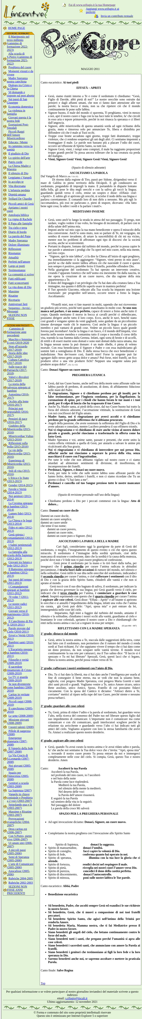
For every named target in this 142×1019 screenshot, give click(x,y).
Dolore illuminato (18, 244)
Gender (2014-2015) (20, 485)
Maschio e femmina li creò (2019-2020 (19, 341)
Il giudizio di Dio (18, 153)
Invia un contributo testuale (117, 16)
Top (43, 983)
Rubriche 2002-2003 (20, 882)
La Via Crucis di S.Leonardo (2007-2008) (18, 759)
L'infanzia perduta (19, 190)
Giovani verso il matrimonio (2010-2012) (18, 614)
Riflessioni (14, 249)
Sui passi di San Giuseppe (17, 101)
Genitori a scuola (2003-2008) (18, 784)
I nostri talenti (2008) (21, 727)
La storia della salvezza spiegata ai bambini (18, 387)
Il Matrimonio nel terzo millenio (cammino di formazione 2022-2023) (18, 43)
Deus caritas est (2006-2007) (17, 830)
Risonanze (14, 253)
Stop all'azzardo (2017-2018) (17, 348)
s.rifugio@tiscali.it (76, 998)
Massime (13, 291)
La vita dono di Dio (19, 287)
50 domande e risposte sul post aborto (20, 94)
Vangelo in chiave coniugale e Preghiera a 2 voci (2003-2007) (20, 797)
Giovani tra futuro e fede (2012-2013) (19, 564)
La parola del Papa (19, 236)
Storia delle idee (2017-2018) (17, 354)
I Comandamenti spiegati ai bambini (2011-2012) (18, 590)
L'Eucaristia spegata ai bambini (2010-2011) (19, 653)
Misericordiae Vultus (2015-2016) (20, 438)
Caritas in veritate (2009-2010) (18, 696)
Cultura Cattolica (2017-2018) (18, 361)
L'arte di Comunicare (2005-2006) (20, 865)
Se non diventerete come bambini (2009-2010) (19, 687)
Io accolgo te (16, 181)
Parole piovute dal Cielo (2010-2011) (18, 630)
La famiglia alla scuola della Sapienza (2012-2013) (19, 555)
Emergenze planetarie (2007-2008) (17, 741)
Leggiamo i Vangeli (20, 177)
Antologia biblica (18, 215)
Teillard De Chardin (20, 198)
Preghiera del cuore (19, 67)
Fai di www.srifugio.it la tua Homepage (92, 4)
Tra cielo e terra (17, 227)
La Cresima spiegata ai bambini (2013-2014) (20, 506)
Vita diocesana (17, 186)
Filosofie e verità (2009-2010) (17, 661)
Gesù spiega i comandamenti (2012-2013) (20, 538)
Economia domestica (20, 106)
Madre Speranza (18, 240)
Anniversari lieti (17, 304)
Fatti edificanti (17, 278)
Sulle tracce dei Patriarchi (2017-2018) (17, 370)
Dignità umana (17, 194)
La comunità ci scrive (21, 274)
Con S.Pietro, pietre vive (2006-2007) (19, 837)
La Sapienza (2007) (20, 790)
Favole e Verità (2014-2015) (16, 491)
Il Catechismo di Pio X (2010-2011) (20, 623)
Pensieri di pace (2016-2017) (17, 420)
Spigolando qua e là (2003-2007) (19, 806)
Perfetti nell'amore (19, 261)
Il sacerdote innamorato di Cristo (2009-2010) (19, 670)
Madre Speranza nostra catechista (17, 80)
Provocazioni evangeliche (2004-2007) (18, 822)
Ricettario (14, 299)
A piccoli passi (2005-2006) (16, 851)
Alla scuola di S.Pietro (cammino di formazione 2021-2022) (19, 58)
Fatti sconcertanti (18, 282)
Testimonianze (16, 270)
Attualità (13, 257)
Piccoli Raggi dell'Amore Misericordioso (16, 135)
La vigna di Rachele (20, 219)
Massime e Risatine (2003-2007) (19, 813)
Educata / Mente (18, 142)
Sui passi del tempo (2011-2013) (19, 581)
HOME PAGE (16, 28)
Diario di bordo (17, 232)
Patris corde (15, 162)
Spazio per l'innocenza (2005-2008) (18, 776)
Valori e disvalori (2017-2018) (18, 378)
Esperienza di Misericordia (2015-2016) (19, 464)
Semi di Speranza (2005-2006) (18, 858)
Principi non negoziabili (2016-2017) (18, 412)
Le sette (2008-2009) (20, 715)
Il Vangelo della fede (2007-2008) (20, 750)
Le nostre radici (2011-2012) (17, 605)
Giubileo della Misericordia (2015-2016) (19, 429)
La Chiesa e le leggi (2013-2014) (19, 522)
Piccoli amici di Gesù (21, 203)
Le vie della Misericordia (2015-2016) (19, 453)
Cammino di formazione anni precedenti (16, 332)
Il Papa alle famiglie (20, 223)
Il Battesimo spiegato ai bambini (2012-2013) (20, 572)
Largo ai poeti (16, 265)
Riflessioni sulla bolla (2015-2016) (17, 445)
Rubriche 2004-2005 (20, 878)
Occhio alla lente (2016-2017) (17, 403)
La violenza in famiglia (16, 112)
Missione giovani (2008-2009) (18, 721)
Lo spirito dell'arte (19, 157)
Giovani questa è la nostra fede (19, 119)
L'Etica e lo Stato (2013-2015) (18, 479)
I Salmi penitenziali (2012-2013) (19, 546)
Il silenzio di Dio (18, 173)
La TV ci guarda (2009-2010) (17, 678)
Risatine (13, 295)
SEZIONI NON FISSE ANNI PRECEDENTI (17, 890)
